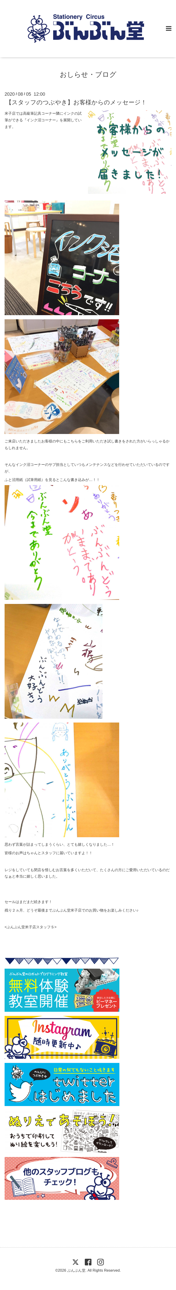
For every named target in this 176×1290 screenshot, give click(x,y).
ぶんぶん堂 (76, 1270)
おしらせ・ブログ (88, 74)
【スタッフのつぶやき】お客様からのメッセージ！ (76, 102)
